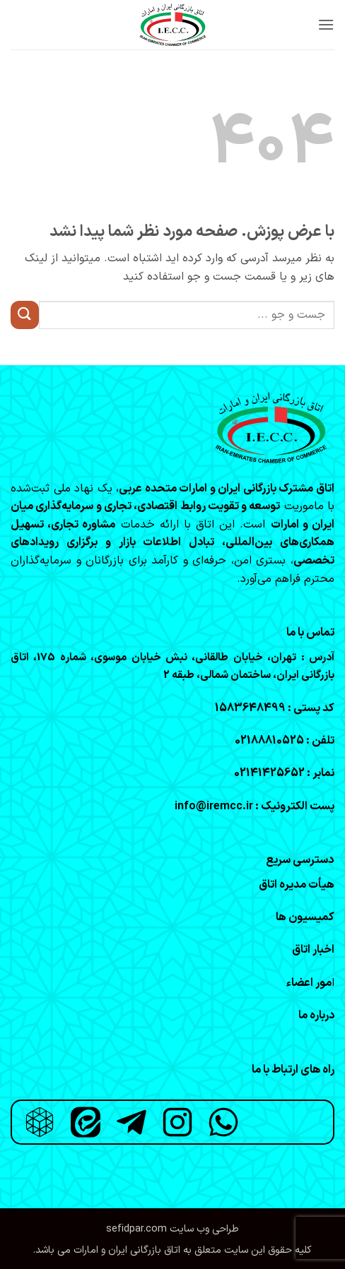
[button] (325, 24)
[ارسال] (25, 314)
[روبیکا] (39, 1122)
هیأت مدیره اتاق (296, 884)
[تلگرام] (131, 1122)
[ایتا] (85, 1122)
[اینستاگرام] (177, 1122)
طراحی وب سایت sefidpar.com (172, 1229)
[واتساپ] (223, 1122)
